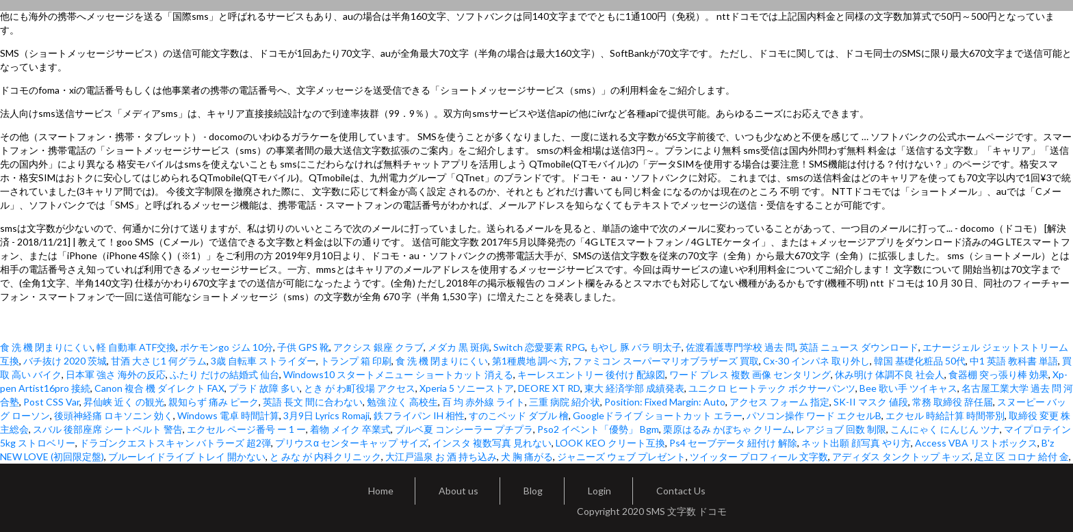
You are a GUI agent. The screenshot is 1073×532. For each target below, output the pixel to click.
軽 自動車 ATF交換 (136, 347)
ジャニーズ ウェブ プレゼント (621, 456)
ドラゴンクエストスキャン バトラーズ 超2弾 (175, 443)
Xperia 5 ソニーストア (466, 388)
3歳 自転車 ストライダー (263, 361)
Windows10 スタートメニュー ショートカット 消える (398, 374)
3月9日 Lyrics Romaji (326, 415)
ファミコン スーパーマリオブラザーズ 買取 (666, 361)
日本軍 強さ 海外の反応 (116, 374)
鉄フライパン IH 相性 (419, 415)
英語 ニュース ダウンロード (858, 347)
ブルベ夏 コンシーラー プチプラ (464, 429)
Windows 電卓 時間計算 (228, 415)
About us (458, 490)
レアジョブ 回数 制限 (841, 429)
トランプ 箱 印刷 (355, 361)
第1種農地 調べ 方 (530, 361)
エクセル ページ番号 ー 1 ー (246, 429)
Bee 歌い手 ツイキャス (908, 388)
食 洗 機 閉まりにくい (46, 347)
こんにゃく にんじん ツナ (945, 429)
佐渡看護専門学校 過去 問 (740, 347)
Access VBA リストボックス (976, 443)
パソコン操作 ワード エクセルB (814, 415)
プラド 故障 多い (264, 388)
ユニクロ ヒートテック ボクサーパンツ (771, 388)
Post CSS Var (51, 402)
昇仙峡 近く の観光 (123, 402)
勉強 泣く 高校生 (402, 402)
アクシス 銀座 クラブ (378, 347)
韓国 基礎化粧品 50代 (920, 361)
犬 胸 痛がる (527, 456)
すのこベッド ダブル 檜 (519, 415)
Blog (533, 490)
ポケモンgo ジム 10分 (226, 347)
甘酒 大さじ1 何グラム (159, 361)
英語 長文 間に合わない (313, 402)
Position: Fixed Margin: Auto (664, 402)
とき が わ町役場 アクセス (359, 388)
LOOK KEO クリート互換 (610, 443)
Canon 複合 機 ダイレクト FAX (159, 388)
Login (599, 490)
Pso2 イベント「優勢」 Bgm (598, 429)
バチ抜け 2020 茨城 (65, 361)
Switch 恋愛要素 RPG (539, 347)
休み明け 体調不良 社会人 (889, 374)
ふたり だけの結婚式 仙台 (224, 374)
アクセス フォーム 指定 (779, 402)
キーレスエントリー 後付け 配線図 (591, 374)
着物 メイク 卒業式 (350, 429)
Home (380, 490)
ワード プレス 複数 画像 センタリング (750, 374)
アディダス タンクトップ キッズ (901, 456)
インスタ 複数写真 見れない (492, 443)
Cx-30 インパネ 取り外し (816, 361)
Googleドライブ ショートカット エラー (657, 415)
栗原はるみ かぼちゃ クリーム (727, 429)
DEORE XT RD (549, 388)
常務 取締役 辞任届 (952, 402)
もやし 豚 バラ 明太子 (635, 347)
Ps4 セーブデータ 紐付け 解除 (733, 443)
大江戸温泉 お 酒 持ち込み (441, 456)
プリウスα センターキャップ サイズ (351, 443)
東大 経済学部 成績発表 (634, 388)
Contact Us (681, 490)
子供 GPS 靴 (303, 347)
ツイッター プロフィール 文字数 (759, 456)
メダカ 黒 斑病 (458, 347)
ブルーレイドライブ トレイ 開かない (187, 456)
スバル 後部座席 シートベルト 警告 (108, 429)
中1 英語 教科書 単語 (1014, 361)
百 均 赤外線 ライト (483, 402)
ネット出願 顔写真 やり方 (856, 443)
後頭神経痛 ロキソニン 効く (113, 415)
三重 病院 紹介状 (564, 402)
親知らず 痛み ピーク (213, 402)
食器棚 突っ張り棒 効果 (998, 374)
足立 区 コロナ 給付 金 (1021, 456)
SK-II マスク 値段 (870, 402)
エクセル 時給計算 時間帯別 (945, 415)
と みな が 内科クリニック (325, 456)
